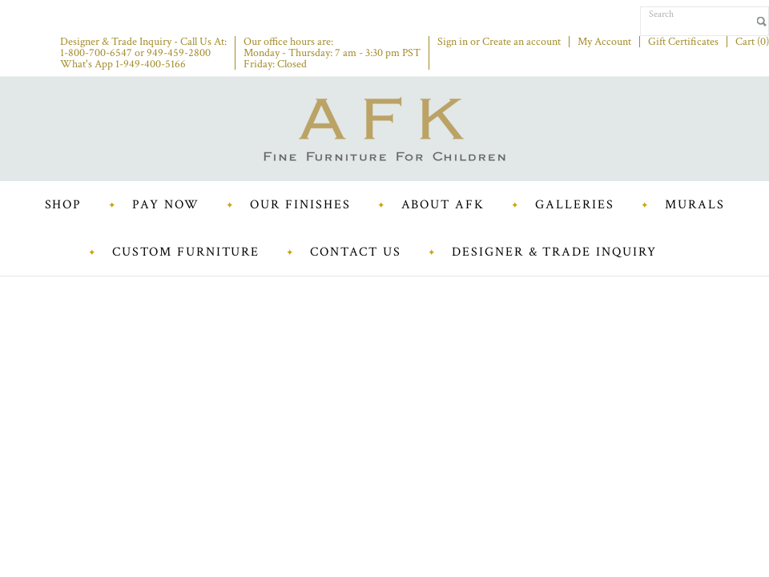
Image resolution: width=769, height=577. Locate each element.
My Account (604, 41)
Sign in (452, 41)
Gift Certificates (683, 41)
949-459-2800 (179, 53)
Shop (64, 204)
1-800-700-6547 (96, 53)
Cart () (752, 41)
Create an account (521, 41)
